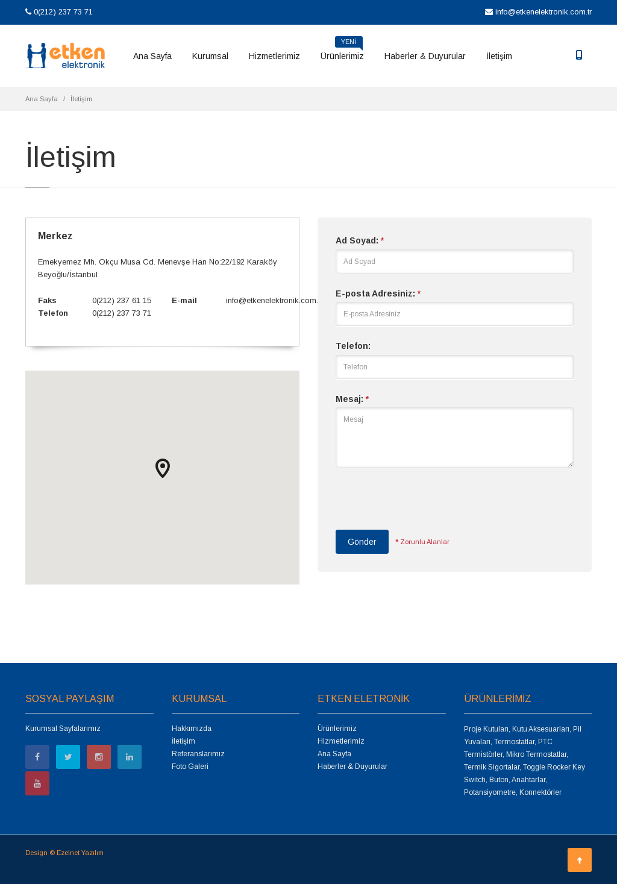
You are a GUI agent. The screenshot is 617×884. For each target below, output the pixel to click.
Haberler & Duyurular (425, 56)
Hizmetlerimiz (274, 56)
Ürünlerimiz (342, 52)
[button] (162, 468)
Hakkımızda (191, 728)
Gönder (362, 542)
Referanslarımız (198, 754)
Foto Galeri (190, 766)
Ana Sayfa (152, 56)
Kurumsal (210, 56)
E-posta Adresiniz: (378, 293)
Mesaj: (352, 399)
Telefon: (353, 346)
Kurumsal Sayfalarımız (63, 728)
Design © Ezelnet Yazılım (64, 852)
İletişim (499, 56)
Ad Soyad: (360, 240)
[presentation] (427, 504)
